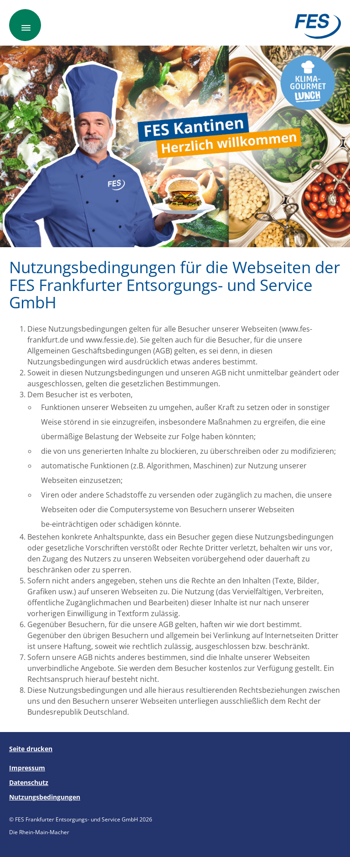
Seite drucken (30, 748)
